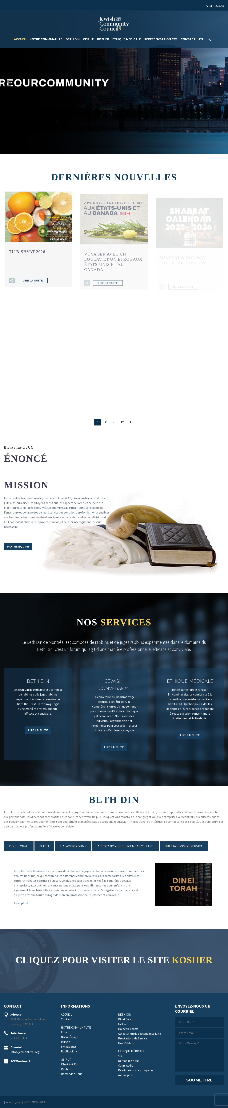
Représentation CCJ (160, 39)
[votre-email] (199, 1033)
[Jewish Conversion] (114, 714)
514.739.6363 (217, 5)
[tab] (19, 846)
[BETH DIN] (38, 714)
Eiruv (64, 1032)
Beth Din (73, 39)
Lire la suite (33, 287)
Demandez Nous (71, 1074)
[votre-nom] (199, 1022)
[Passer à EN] (201, 39)
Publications (69, 1051)
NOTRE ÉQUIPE (18, 546)
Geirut (88, 39)
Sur (120, 1056)
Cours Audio (125, 1065)
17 (122, 422)
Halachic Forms (128, 1029)
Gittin (122, 1024)
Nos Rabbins (126, 1043)
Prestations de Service (132, 1038)
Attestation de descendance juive (139, 1033)
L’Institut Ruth (70, 1064)
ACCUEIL (20, 39)
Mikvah (65, 1042)
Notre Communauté (46, 39)
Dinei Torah (125, 1019)
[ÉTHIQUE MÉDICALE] (190, 714)
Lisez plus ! (21, 903)
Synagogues (69, 1046)
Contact (188, 39)
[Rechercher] (209, 39)
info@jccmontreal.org (25, 1052)
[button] (12, 287)
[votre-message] (199, 1055)
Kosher (103, 39)
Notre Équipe (69, 1037)
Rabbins (66, 1069)
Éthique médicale (126, 39)
